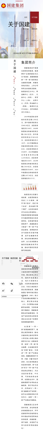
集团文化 (2, 263)
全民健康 (21, 265)
